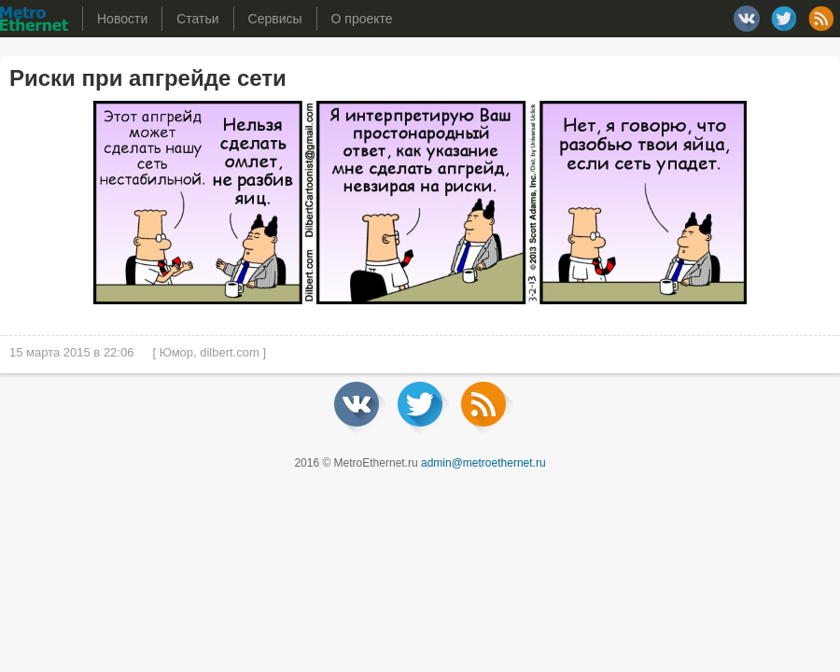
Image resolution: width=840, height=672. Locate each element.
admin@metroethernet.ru (483, 462)
